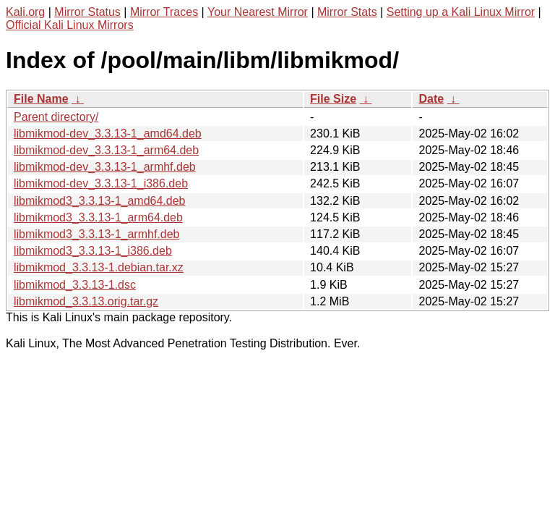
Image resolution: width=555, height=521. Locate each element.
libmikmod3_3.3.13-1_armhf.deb (96, 234)
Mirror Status (87, 12)
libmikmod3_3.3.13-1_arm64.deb (98, 217)
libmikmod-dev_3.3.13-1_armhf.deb (105, 167)
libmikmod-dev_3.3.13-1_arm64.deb (106, 150)
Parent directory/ (56, 117)
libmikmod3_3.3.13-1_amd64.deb (99, 201)
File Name (41, 99)
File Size (333, 99)
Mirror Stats (347, 12)
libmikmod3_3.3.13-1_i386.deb (93, 251)
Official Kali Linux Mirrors (70, 25)
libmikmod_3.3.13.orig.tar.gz (86, 301)
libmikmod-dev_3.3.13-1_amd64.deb (108, 133)
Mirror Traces (164, 12)
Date (431, 99)
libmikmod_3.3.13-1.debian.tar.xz (99, 267)
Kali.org (25, 12)
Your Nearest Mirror (257, 12)
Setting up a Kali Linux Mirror (461, 12)
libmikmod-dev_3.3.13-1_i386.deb (101, 183)
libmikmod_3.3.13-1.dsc (75, 285)
